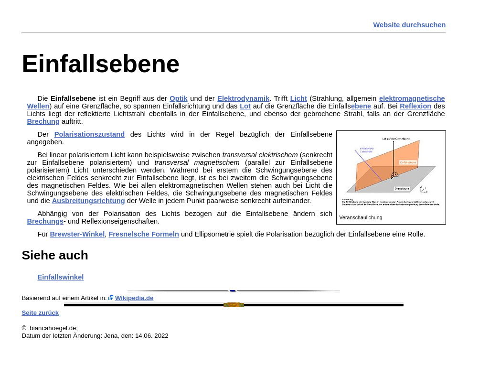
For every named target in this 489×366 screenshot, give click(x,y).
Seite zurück (40, 312)
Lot (245, 106)
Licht (298, 98)
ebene (361, 106)
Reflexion (415, 106)
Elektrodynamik (243, 98)
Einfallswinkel (60, 277)
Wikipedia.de (134, 297)
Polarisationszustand (89, 134)
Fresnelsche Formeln (143, 234)
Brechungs (45, 221)
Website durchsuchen (409, 25)
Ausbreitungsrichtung (88, 201)
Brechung (43, 121)
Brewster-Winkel (77, 234)
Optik (178, 98)
